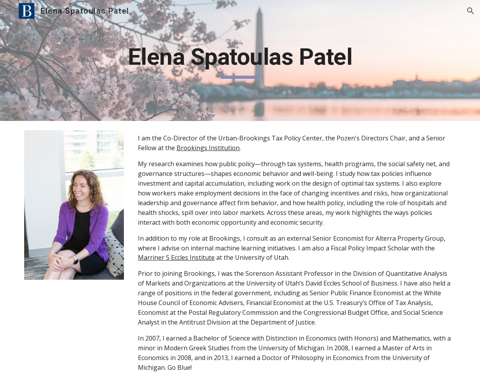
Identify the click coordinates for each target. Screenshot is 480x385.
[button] (9, 10)
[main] (240, 60)
